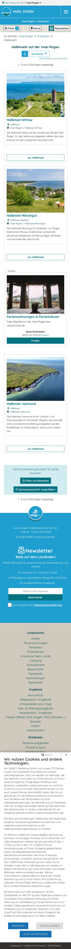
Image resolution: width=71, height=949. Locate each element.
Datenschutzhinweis (35, 945)
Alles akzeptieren (35, 934)
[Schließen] (66, 754)
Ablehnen (18, 925)
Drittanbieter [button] (54, 945)
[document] (35, 839)
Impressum (16, 945)
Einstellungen (49, 925)
